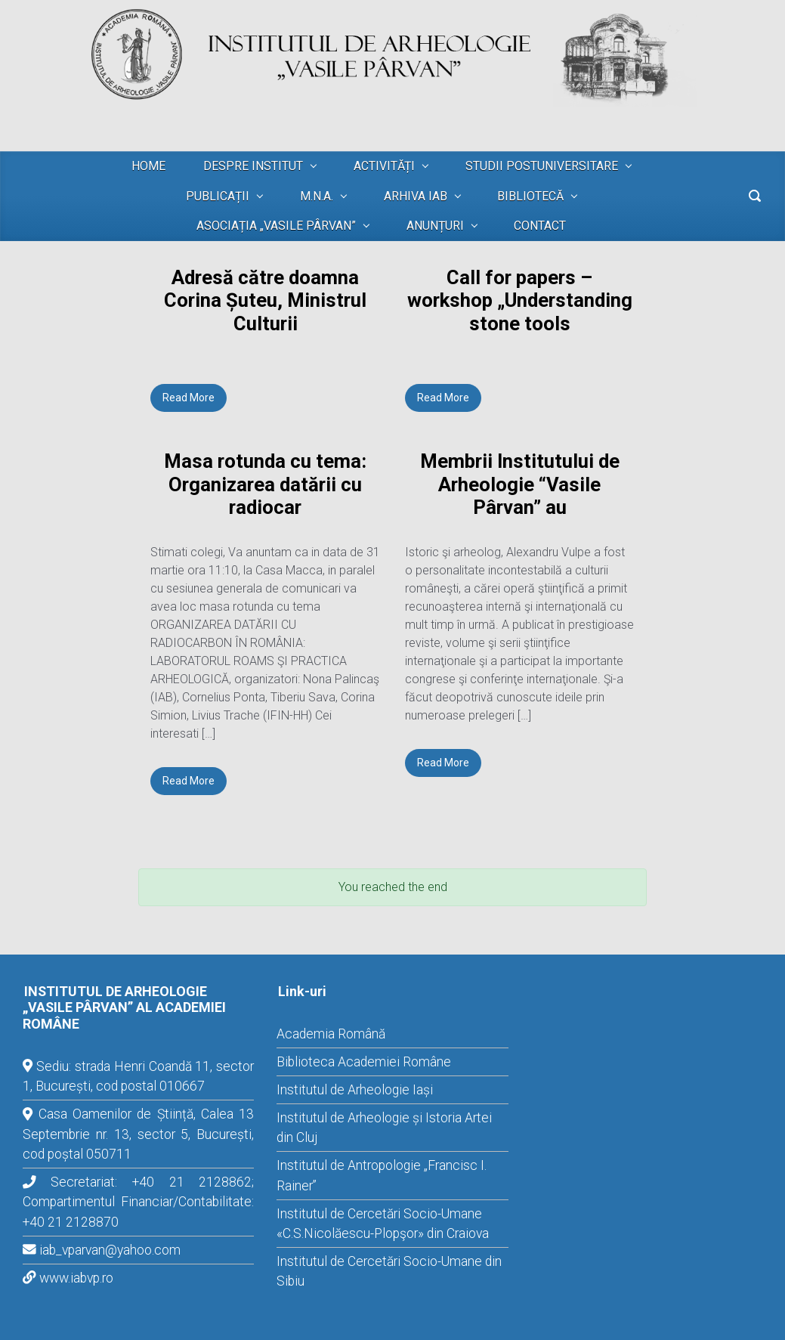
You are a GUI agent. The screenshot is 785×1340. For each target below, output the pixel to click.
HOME (148, 166)
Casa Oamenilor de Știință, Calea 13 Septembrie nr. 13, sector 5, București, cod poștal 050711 (138, 1134)
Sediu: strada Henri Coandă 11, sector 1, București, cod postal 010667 (138, 1076)
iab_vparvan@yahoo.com (110, 1250)
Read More (188, 397)
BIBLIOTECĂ (530, 196)
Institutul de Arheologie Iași (355, 1089)
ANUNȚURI (435, 225)
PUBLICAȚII (217, 196)
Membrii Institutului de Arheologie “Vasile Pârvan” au (520, 484)
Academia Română (331, 1033)
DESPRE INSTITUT (253, 166)
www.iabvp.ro (76, 1278)
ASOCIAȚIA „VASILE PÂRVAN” (276, 225)
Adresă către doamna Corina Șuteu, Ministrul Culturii (265, 300)
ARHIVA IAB (415, 196)
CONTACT (540, 225)
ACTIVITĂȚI (384, 166)
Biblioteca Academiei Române (364, 1061)
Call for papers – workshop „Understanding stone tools (519, 300)
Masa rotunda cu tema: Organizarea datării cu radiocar (265, 484)
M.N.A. (316, 196)
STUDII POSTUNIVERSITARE (541, 166)
